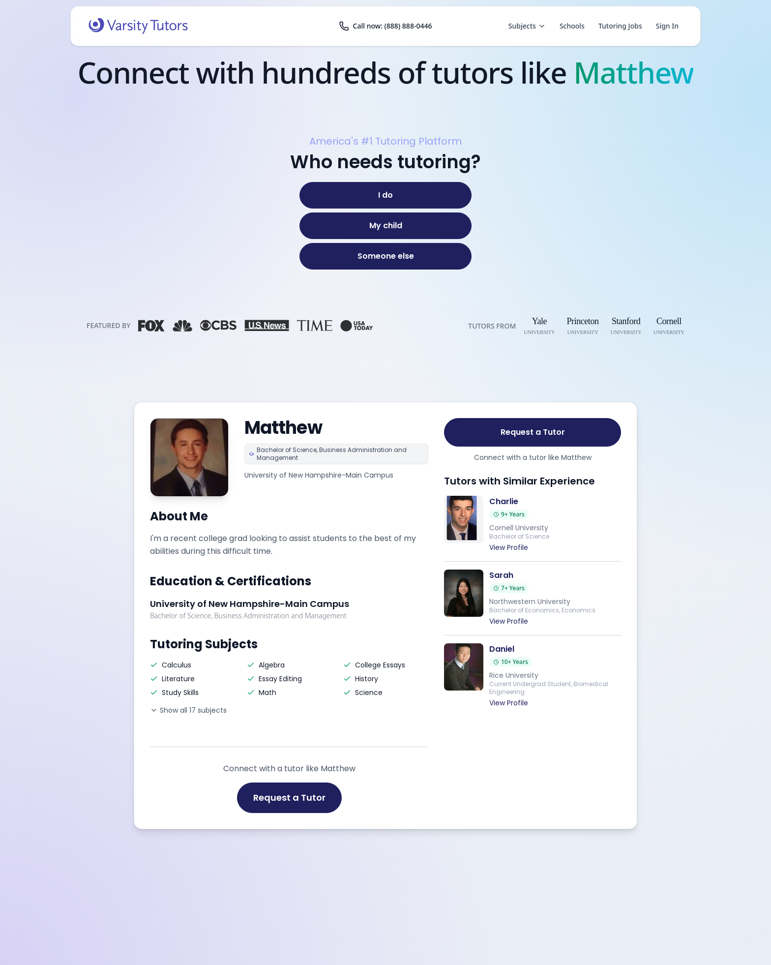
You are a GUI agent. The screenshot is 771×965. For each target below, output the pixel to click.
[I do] (385, 195)
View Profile (508, 547)
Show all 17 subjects (188, 710)
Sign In (667, 25)
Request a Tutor (289, 797)
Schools (572, 25)
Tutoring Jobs (620, 25)
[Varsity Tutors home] (138, 26)
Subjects (527, 25)
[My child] (385, 225)
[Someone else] (385, 256)
